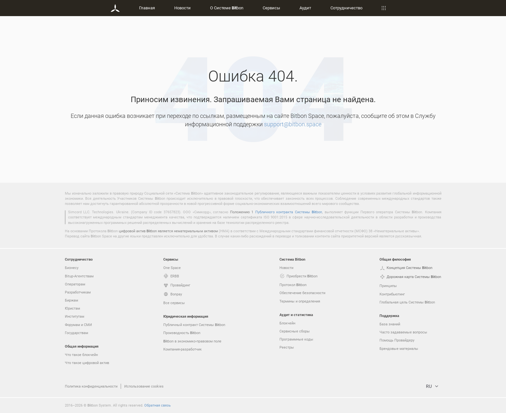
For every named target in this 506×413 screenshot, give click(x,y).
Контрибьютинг (392, 294)
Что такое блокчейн (81, 354)
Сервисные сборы (294, 331)
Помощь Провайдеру (397, 340)
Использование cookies (144, 386)
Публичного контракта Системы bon (288, 211)
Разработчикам (78, 292)
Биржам (71, 300)
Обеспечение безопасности (302, 292)
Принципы (388, 285)
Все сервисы (174, 302)
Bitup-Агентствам (79, 276)
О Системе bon (226, 8)
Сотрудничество (346, 8)
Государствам (76, 332)
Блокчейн (287, 323)
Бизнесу (71, 267)
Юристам (72, 308)
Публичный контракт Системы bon (194, 324)
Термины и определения (299, 301)
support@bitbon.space (292, 124)
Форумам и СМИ (78, 324)
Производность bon (181, 332)
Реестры (286, 347)
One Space (172, 267)
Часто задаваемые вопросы (403, 332)
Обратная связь (157, 405)
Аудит (305, 8)
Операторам (75, 284)
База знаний (390, 324)
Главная (147, 8)
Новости (182, 8)
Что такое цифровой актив (87, 362)
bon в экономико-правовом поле (192, 341)
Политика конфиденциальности (91, 386)
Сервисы (271, 8)
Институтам (74, 316)
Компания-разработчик (182, 349)
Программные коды (296, 339)
